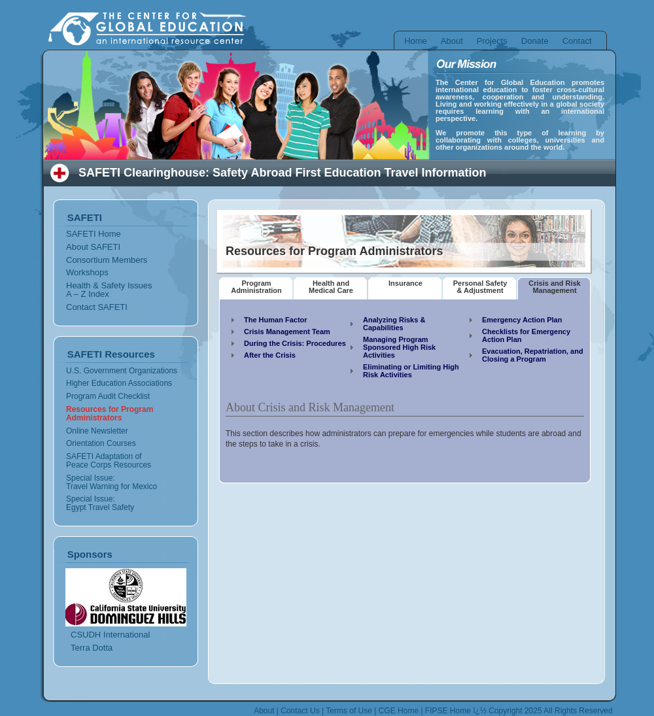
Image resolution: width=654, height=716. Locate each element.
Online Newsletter (97, 430)
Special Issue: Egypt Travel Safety (100, 503)
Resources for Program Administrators (109, 413)
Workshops (87, 272)
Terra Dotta (91, 648)
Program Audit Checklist (108, 396)
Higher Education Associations (119, 383)
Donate (535, 41)
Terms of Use (349, 710)
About (452, 41)
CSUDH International (110, 634)
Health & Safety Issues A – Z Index (109, 290)
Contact (577, 41)
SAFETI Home (93, 234)
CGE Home (399, 710)
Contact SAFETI (97, 307)
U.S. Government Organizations (121, 370)
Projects (492, 41)
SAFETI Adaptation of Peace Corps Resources (108, 460)
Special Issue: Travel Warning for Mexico (111, 482)
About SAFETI (93, 247)
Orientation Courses (101, 443)
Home (415, 41)
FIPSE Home (448, 710)
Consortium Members (106, 260)
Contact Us (300, 710)
